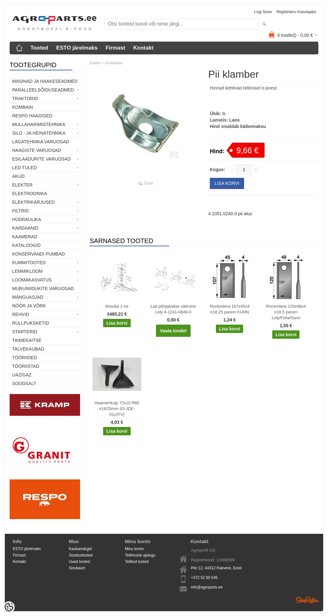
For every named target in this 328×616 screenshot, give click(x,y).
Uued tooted (79, 561)
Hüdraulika (26, 219)
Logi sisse (263, 12)
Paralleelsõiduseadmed (43, 89)
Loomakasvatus (32, 279)
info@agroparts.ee (207, 587)
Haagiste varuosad (36, 150)
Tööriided (24, 357)
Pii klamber (114, 63)
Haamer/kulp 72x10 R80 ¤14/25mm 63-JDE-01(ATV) (116, 408)
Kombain (22, 107)
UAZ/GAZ (22, 374)
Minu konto (134, 549)
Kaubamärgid (80, 549)
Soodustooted (81, 555)
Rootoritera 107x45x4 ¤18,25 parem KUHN (230, 309)
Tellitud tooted (137, 561)
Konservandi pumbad (38, 254)
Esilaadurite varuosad (41, 159)
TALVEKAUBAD (28, 348)
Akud (18, 176)
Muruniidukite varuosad (43, 288)
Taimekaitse (27, 340)
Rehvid (20, 314)
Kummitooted (29, 262)
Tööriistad (25, 366)
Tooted (39, 48)
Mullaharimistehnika (38, 124)
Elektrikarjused (33, 202)
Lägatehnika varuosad (40, 141)
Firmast (115, 48)
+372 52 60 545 (204, 577)
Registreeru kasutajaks (296, 12)
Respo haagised (32, 115)
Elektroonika (29, 193)
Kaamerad (24, 236)
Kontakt (143, 48)
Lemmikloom (27, 271)
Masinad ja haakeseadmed (45, 81)
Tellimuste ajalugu (140, 555)
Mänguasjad (27, 297)
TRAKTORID (25, 98)
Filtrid (20, 210)
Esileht (95, 63)
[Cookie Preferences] (9, 607)
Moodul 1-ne (116, 306)
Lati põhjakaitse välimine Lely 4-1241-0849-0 (173, 309)
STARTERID (24, 331)
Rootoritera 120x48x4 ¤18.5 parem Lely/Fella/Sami (286, 312)
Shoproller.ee (307, 600)
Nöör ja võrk (29, 305)
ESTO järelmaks (76, 48)
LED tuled (24, 167)
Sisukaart (77, 568)
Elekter (22, 184)
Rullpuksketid (30, 323)
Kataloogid (26, 245)
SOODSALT (24, 383)
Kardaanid (25, 228)
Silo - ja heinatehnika (38, 133)
